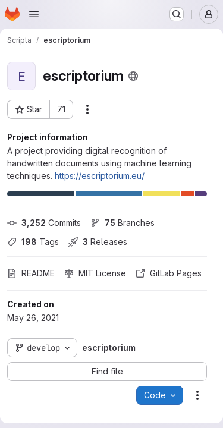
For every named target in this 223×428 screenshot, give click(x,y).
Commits (44, 223)
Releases (97, 242)
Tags (33, 242)
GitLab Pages (169, 273)
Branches (122, 223)
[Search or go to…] (176, 14)
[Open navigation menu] (33, 14)
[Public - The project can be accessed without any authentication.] (133, 76)
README (31, 273)
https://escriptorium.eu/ (100, 176)
